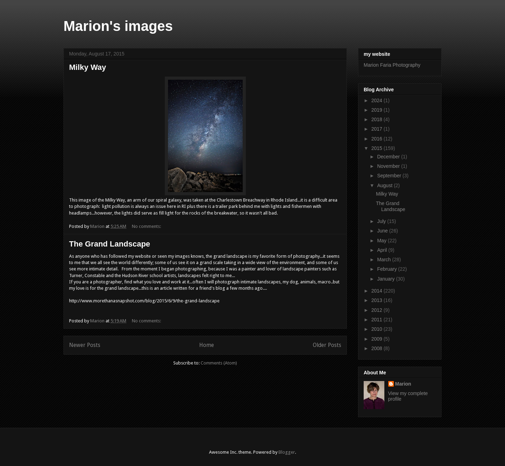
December (389, 156)
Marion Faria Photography (392, 65)
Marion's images (118, 26)
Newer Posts (84, 345)
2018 (377, 119)
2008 (377, 348)
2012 (377, 310)
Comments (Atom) (219, 363)
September (389, 175)
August (385, 185)
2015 (377, 148)
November (389, 166)
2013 (377, 300)
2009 (377, 339)
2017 (377, 129)
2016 (377, 139)
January (386, 279)
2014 (377, 291)
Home (206, 345)
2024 (377, 100)
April (382, 250)
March (384, 259)
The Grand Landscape (109, 243)
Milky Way (87, 67)
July (382, 221)
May (382, 240)
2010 (377, 329)
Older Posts (327, 345)
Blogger (286, 452)
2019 (377, 110)
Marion (403, 384)
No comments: (147, 226)
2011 (377, 319)
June (383, 231)
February (387, 269)
